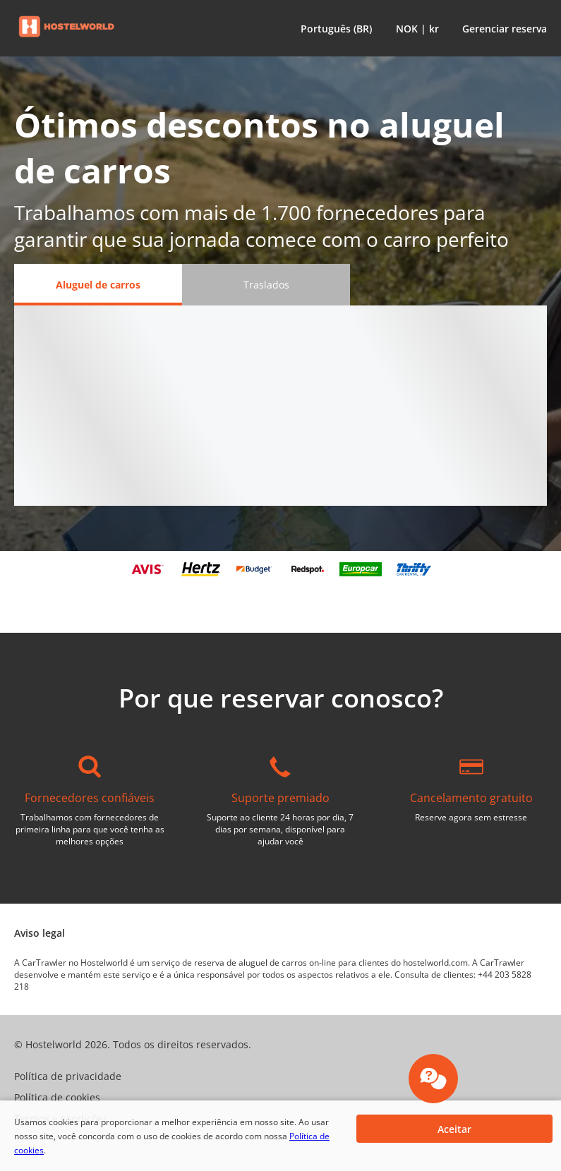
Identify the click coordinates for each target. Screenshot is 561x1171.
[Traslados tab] (266, 284)
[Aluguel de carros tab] (98, 284)
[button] (333, 28)
